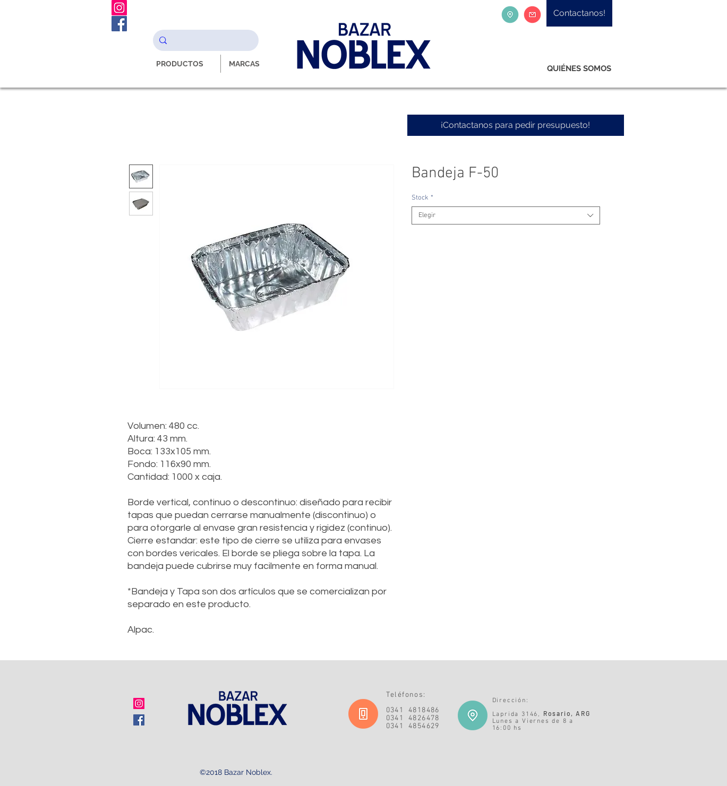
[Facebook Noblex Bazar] (119, 23)
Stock (422, 198)
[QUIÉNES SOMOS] (579, 68)
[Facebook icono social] (138, 719)
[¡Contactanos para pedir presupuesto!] (515, 125)
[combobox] (506, 215)
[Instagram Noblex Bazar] (119, 7)
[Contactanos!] (579, 13)
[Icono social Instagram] (138, 703)
